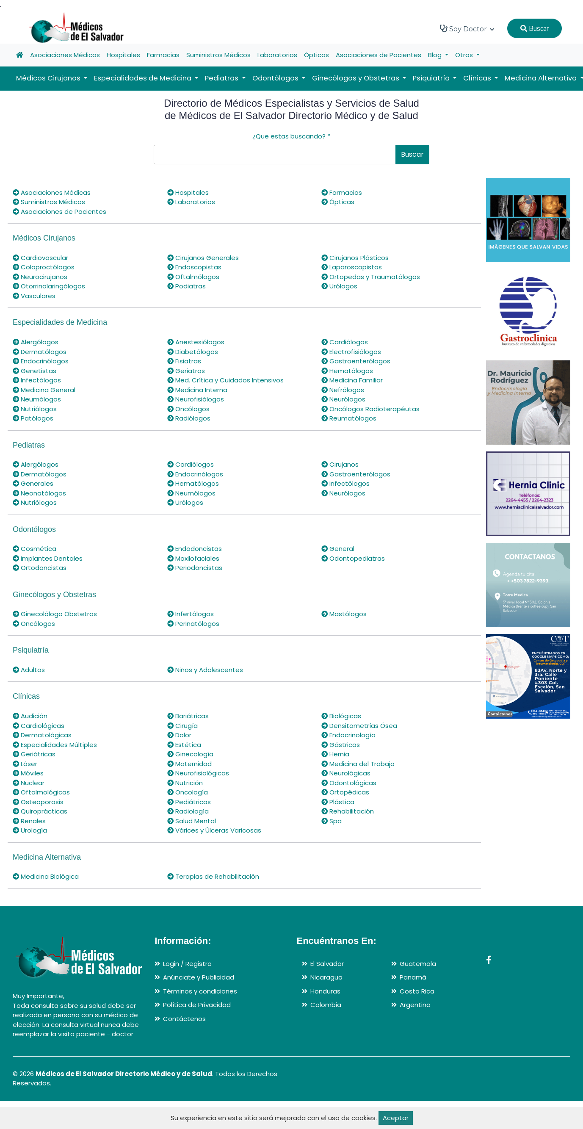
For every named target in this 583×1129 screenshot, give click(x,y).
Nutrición (185, 782)
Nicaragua (326, 977)
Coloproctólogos (44, 267)
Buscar (534, 28)
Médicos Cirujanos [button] (49, 78)
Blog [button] (435, 54)
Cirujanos (340, 464)
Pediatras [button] (222, 78)
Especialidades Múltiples (55, 744)
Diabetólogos (192, 351)
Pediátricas (189, 801)
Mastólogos (344, 613)
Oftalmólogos (193, 276)
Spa (331, 820)
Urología (30, 830)
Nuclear (28, 782)
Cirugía (182, 725)
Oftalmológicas (41, 792)
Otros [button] (465, 54)
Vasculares (34, 295)
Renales (29, 820)
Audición (30, 715)
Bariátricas (188, 715)
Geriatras (186, 370)
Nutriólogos (35, 408)
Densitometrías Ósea (359, 725)
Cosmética (34, 548)
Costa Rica (417, 991)
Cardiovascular (40, 257)
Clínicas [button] (478, 78)
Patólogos (33, 418)
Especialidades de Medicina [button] (143, 78)
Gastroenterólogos (355, 361)
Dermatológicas (42, 735)
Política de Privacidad (197, 1004)
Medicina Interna (197, 389)
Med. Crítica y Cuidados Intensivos (225, 380)
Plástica (337, 801)
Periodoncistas (194, 567)
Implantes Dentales (48, 558)
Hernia (335, 754)
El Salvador (327, 963)
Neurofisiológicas (198, 773)
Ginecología (190, 754)
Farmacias (163, 54)
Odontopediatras (353, 558)
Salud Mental (191, 820)
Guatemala (418, 963)
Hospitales (123, 54)
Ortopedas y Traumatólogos (370, 276)
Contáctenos (184, 1018)
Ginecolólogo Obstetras (55, 613)
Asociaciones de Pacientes (378, 54)
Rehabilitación (347, 811)
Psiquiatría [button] (432, 78)
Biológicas (341, 715)
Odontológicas (348, 782)
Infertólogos (190, 613)
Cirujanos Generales (203, 257)
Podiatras (186, 286)
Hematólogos (347, 370)
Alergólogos (35, 342)
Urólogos (339, 286)
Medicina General (44, 389)
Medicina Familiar (352, 380)
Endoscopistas (194, 267)
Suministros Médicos (218, 54)
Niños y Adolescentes (205, 669)
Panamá (413, 977)
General (337, 548)
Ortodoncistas (39, 567)
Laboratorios (277, 54)
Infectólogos (37, 380)
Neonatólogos (39, 493)
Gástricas (340, 744)
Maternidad (189, 763)
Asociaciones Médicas (65, 54)
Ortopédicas (345, 792)
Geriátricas (34, 754)
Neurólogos (343, 399)
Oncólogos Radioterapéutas (370, 408)
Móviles (28, 773)
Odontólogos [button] (276, 78)
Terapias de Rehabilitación (213, 876)
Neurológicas (345, 773)
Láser (25, 763)
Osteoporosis (38, 801)
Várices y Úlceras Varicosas (214, 830)
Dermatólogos (39, 351)
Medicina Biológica (46, 876)
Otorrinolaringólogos (49, 286)
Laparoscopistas (351, 267)
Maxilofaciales (193, 558)
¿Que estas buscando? (291, 136)
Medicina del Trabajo (358, 763)
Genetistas (34, 370)
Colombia (325, 1004)
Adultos (29, 669)
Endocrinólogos (41, 361)
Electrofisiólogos (351, 351)
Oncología (187, 792)
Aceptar (396, 1117)
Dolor (179, 735)
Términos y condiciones (200, 991)
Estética (184, 744)
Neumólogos (37, 399)
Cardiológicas (38, 725)
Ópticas (316, 54)
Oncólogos (188, 408)
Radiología (188, 811)
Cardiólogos (344, 342)
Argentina (415, 1004)
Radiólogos (188, 418)
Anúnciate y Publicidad (198, 977)
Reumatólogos (348, 418)
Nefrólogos (342, 389)
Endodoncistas (194, 548)
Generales (33, 483)
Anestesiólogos (195, 342)
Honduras (325, 991)
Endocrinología (348, 735)
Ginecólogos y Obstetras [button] (356, 78)
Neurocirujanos (40, 276)
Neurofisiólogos (195, 399)
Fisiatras (184, 361)
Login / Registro (187, 963)
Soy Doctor (467, 29)
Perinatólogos (193, 623)
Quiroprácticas (40, 811)
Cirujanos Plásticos (355, 257)
